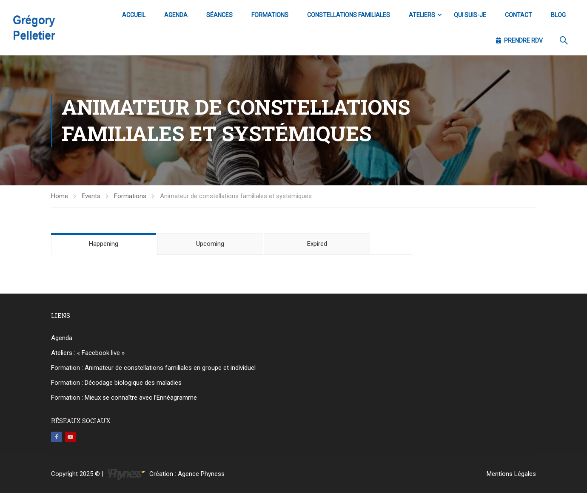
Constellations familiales (348, 15)
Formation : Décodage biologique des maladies (116, 382)
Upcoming (210, 244)
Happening (103, 244)
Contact (518, 15)
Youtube (70, 437)
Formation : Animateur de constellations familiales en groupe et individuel (153, 368)
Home (59, 196)
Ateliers (422, 15)
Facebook (56, 437)
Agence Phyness (201, 474)
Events (91, 196)
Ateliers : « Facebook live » (88, 353)
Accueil (133, 15)
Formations (269, 15)
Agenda (176, 15)
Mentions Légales (511, 474)
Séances (219, 15)
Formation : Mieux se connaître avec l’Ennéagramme (124, 397)
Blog (558, 15)
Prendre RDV (519, 40)
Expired (317, 244)
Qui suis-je (470, 15)
